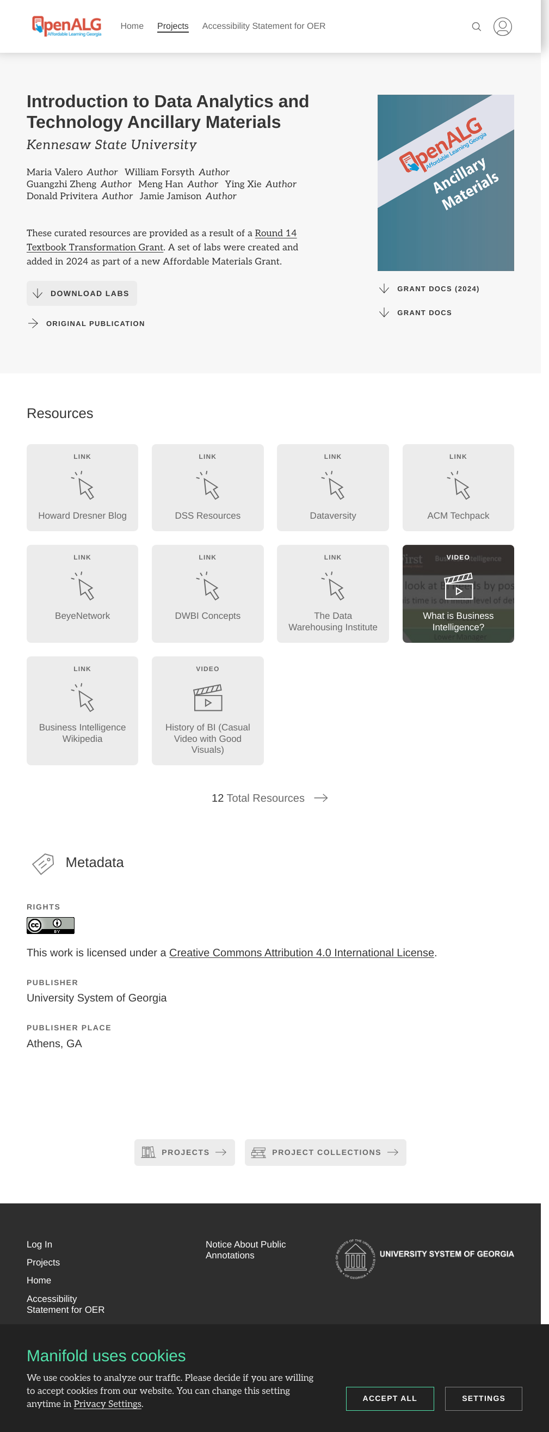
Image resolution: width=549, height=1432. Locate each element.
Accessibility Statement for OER (264, 26)
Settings (483, 1398)
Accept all (390, 1398)
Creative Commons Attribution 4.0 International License (301, 952)
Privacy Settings (107, 1404)
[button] (39, 1244)
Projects (173, 26)
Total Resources (270, 798)
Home (132, 26)
